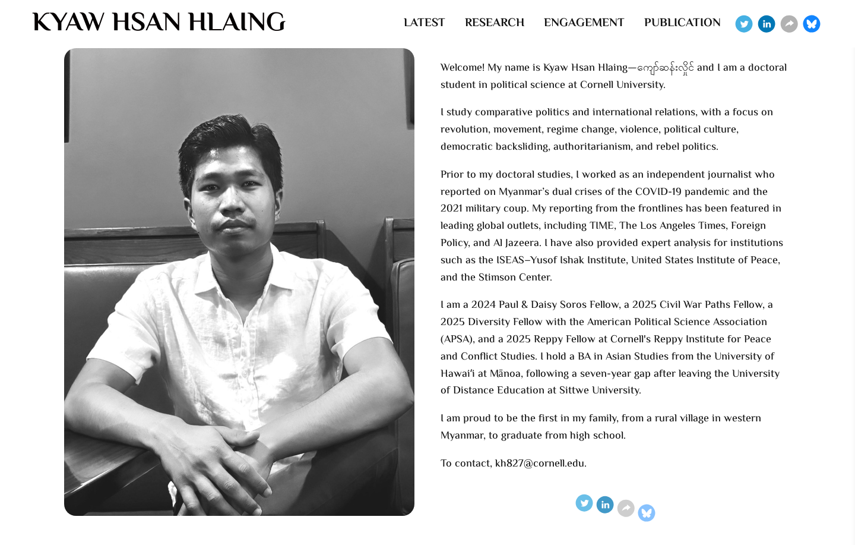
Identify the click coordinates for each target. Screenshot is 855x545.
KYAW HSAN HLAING (159, 24)
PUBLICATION (682, 23)
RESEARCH (494, 23)
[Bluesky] (812, 24)
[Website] (789, 24)
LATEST (424, 23)
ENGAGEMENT (584, 23)
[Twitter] (744, 24)
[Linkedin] (766, 24)
